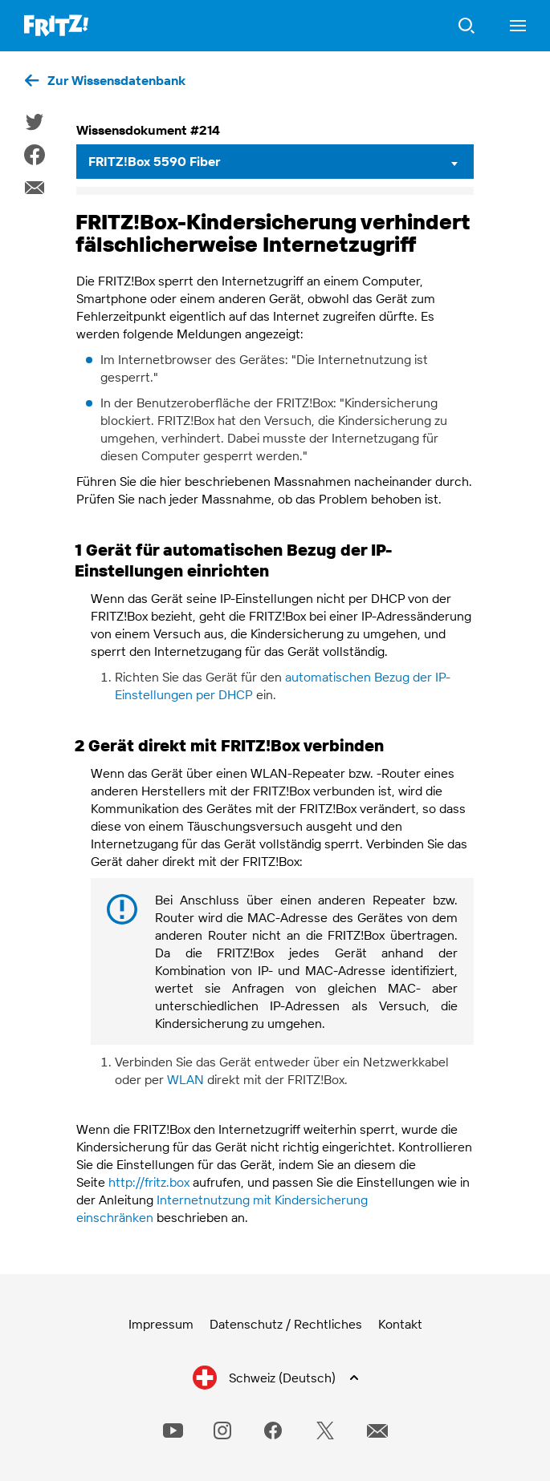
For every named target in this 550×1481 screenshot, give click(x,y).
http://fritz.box (148, 1182)
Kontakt (400, 1324)
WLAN (185, 1079)
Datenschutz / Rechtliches (286, 1324)
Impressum (161, 1324)
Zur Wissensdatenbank (116, 80)
